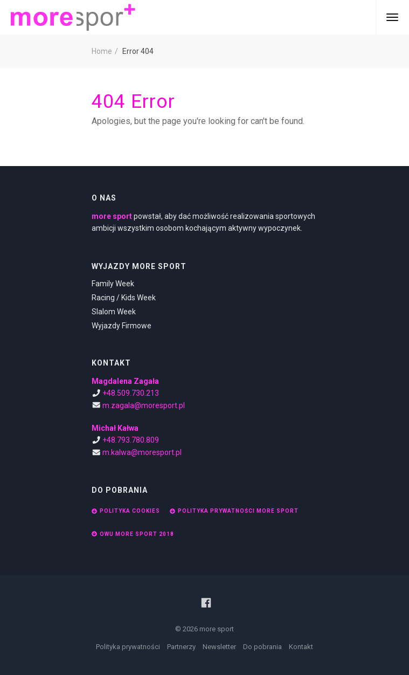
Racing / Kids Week (124, 297)
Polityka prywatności (128, 647)
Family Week (113, 283)
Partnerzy (181, 647)
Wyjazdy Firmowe (121, 325)
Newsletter (219, 647)
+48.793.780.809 (130, 440)
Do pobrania (262, 647)
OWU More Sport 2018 (133, 534)
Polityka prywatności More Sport (234, 511)
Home (102, 51)
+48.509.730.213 (130, 393)
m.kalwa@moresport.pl (142, 452)
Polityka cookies (126, 511)
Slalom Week (114, 311)
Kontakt (301, 647)
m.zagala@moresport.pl (143, 405)
